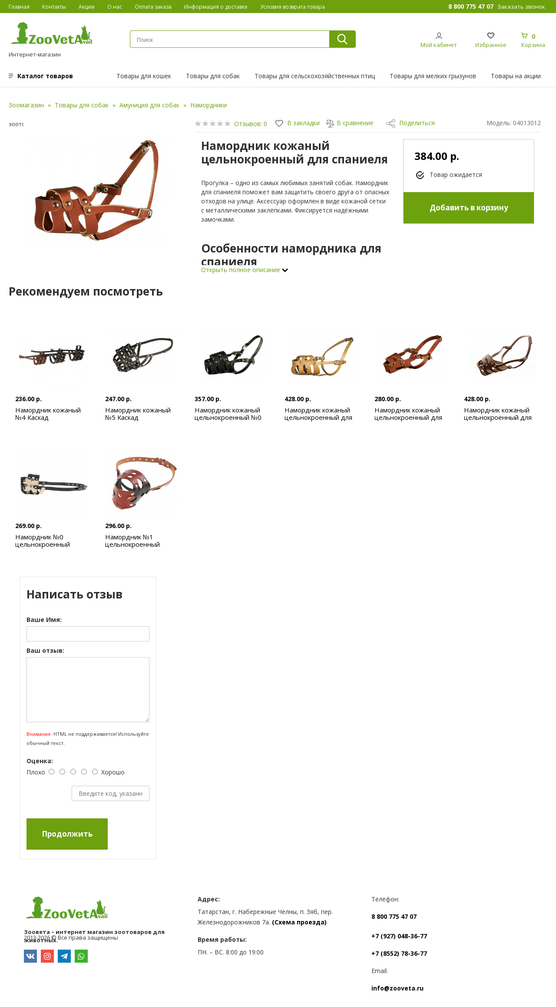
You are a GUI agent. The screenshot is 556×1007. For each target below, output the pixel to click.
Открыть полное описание (244, 270)
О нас (114, 6)
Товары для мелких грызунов (433, 76)
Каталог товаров (45, 76)
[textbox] (225, 39)
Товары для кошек (143, 76)
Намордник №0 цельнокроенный (42, 540)
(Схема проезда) (299, 922)
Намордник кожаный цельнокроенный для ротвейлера (498, 417)
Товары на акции (516, 76)
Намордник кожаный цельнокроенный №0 (228, 413)
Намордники (208, 105)
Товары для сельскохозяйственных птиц (315, 76)
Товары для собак (213, 76)
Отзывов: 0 (250, 124)
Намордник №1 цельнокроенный (132, 540)
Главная (19, 6)
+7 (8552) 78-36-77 (399, 953)
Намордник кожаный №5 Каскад (138, 413)
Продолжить (67, 834)
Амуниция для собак (149, 105)
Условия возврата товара (292, 6)
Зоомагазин (26, 105)
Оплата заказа (153, 6)
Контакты (54, 6)
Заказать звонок (521, 6)
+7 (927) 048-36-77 (399, 936)
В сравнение (350, 123)
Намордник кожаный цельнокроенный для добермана (318, 417)
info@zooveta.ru (397, 988)
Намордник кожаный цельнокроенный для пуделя (408, 417)
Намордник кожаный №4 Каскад (48, 413)
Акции (87, 6)
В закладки (297, 123)
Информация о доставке (216, 6)
